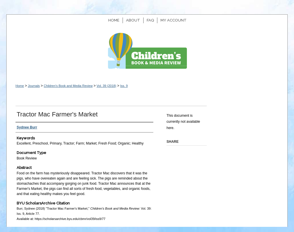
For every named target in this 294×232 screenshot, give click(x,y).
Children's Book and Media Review (147, 54)
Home (20, 85)
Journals (34, 85)
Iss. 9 (123, 85)
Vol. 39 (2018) (106, 85)
